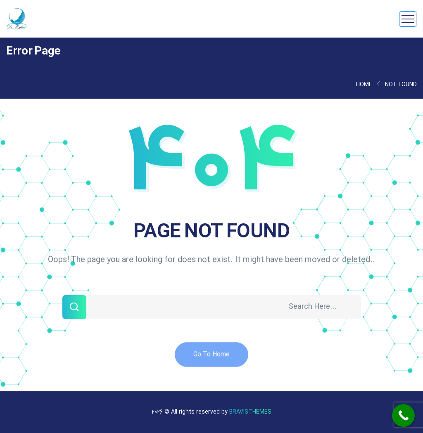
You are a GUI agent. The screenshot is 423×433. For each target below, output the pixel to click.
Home (364, 85)
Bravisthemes (250, 412)
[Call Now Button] (403, 415)
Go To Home (211, 358)
